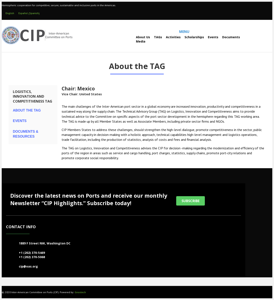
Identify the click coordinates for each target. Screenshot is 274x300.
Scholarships (194, 37)
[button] (190, 201)
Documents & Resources (25, 134)
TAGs (158, 37)
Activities (173, 37)
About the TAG (27, 110)
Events (213, 37)
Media (140, 41)
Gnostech (80, 292)
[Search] (124, 39)
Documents (231, 37)
